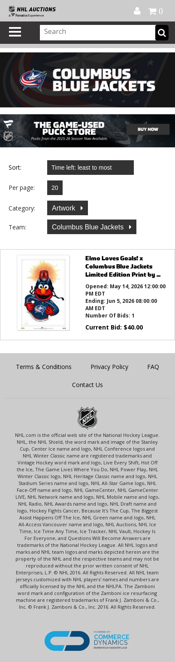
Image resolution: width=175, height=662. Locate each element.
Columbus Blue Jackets (89, 227)
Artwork (64, 208)
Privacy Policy (109, 367)
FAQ (153, 367)
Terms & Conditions (44, 367)
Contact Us (87, 385)
